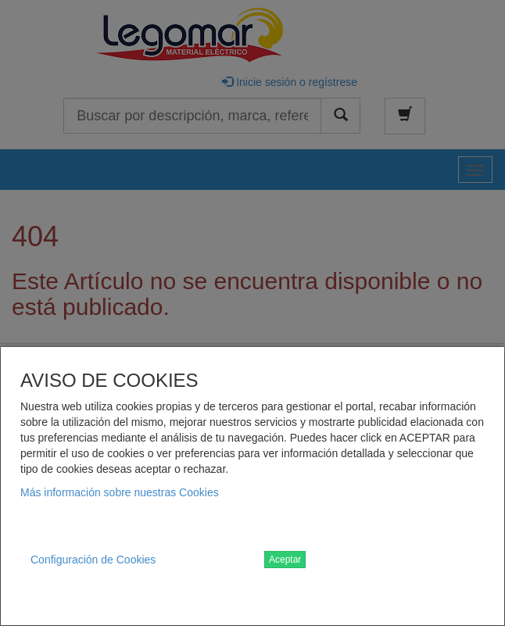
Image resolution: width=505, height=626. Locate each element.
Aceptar (285, 559)
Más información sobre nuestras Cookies (119, 492)
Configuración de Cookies (93, 559)
